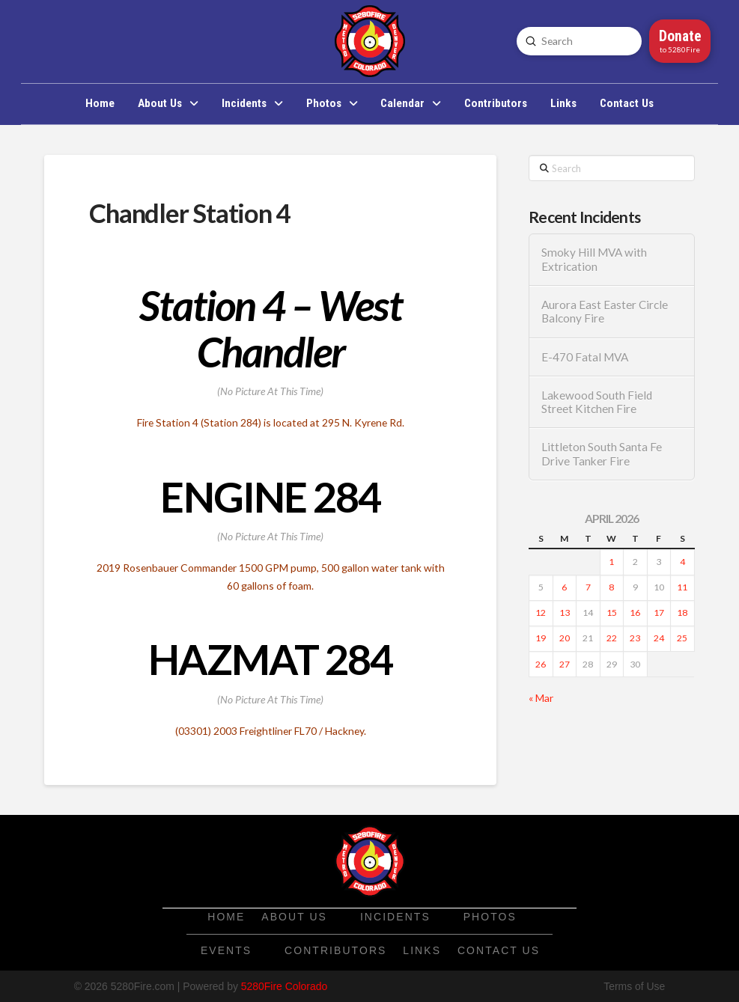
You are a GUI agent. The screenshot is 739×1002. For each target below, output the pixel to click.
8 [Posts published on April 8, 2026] (611, 587)
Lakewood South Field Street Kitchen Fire (596, 401)
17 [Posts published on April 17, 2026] (659, 612)
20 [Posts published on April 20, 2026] (564, 638)
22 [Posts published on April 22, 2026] (611, 638)
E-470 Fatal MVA (584, 357)
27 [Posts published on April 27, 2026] (564, 664)
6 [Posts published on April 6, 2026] (564, 587)
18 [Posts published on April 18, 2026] (682, 612)
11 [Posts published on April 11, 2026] (682, 587)
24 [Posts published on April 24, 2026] (659, 638)
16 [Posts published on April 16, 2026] (635, 612)
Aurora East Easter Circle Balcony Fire (604, 311)
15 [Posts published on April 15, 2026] (611, 612)
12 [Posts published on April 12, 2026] (540, 612)
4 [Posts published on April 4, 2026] (682, 561)
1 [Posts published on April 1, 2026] (611, 561)
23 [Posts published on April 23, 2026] (635, 638)
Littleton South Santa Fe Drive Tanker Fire (601, 453)
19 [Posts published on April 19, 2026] (540, 638)
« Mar (541, 697)
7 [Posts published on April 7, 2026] (588, 587)
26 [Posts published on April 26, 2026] (540, 664)
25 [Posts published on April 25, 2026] (682, 638)
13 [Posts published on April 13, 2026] (564, 612)
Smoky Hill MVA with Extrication (594, 258)
